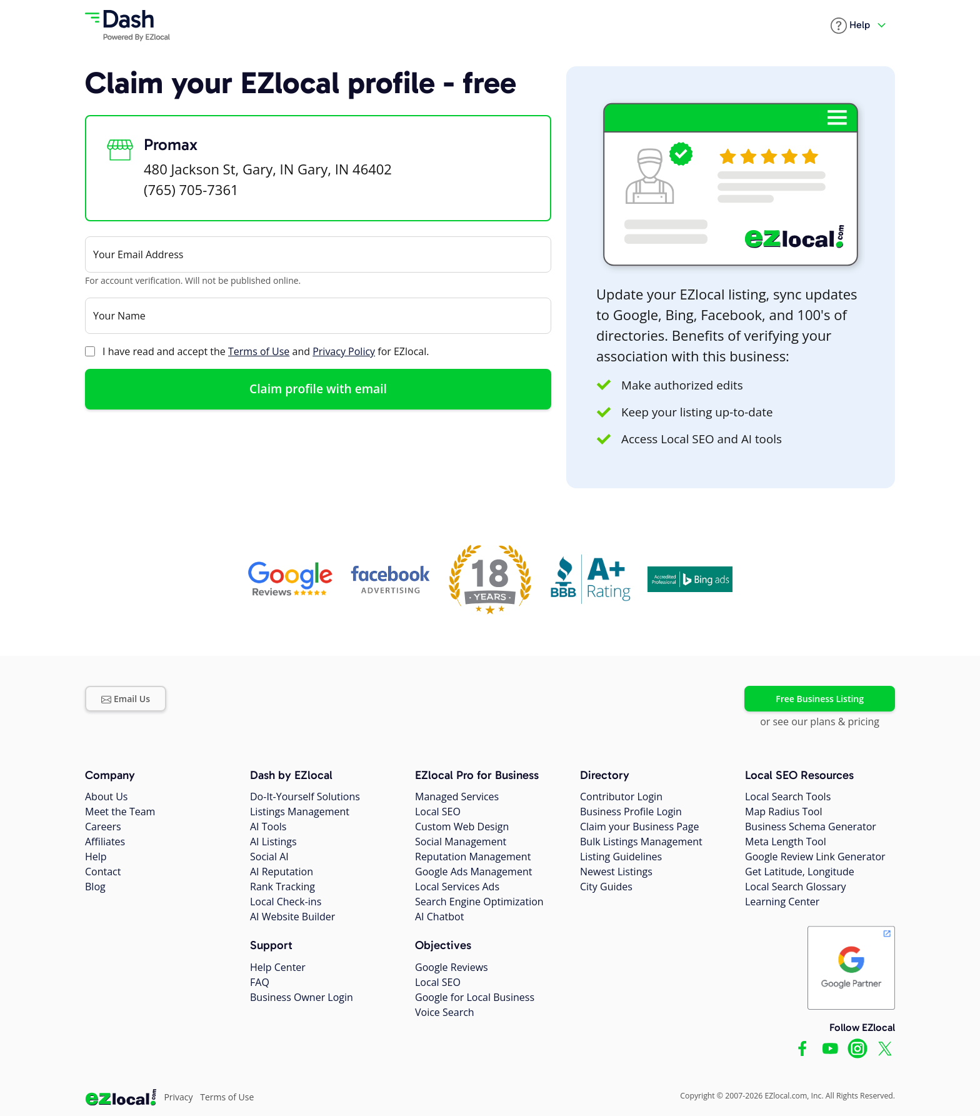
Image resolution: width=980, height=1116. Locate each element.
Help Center (278, 967)
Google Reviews (451, 967)
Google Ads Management (473, 871)
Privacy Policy (343, 351)
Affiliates (105, 841)
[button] (850, 26)
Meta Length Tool (785, 841)
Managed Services (457, 796)
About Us (106, 796)
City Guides (606, 886)
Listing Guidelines (621, 856)
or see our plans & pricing (819, 721)
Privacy (178, 1097)
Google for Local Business (474, 997)
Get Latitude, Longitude (799, 871)
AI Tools (268, 826)
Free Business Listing (820, 699)
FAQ (259, 982)
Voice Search (444, 1012)
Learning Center (782, 901)
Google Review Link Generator (815, 856)
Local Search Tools (788, 796)
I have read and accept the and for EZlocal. (265, 351)
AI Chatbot (439, 916)
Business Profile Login (631, 811)
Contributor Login (621, 796)
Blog (95, 886)
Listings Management (299, 811)
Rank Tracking (282, 886)
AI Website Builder (292, 916)
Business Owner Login (301, 997)
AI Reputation (281, 871)
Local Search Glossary (795, 886)
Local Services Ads (457, 886)
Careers (103, 826)
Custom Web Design (462, 826)
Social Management (460, 841)
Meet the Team (120, 811)
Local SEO (438, 811)
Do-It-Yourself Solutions (305, 796)
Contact (103, 871)
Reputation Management (473, 856)
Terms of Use (258, 351)
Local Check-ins (285, 901)
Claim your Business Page (639, 826)
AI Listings (273, 841)
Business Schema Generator (810, 826)
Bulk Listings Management (641, 841)
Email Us (125, 699)
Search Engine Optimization (479, 901)
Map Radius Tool (783, 811)
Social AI (269, 856)
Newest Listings (616, 871)
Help (96, 856)
